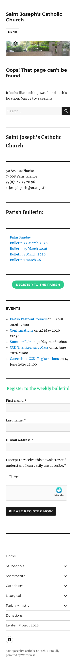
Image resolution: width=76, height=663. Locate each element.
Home (11, 556)
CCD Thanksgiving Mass (29, 347)
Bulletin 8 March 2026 (28, 254)
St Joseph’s (15, 566)
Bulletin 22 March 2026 (29, 243)
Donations (14, 615)
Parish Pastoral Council (28, 319)
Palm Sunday (20, 237)
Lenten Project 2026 (22, 625)
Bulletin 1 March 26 (25, 260)
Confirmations (21, 330)
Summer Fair (20, 342)
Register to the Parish (38, 285)
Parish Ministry (18, 605)
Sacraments (15, 576)
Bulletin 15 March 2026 (28, 249)
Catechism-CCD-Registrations (34, 359)
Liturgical (13, 596)
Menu (12, 31)
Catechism (14, 586)
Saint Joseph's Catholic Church (26, 651)
